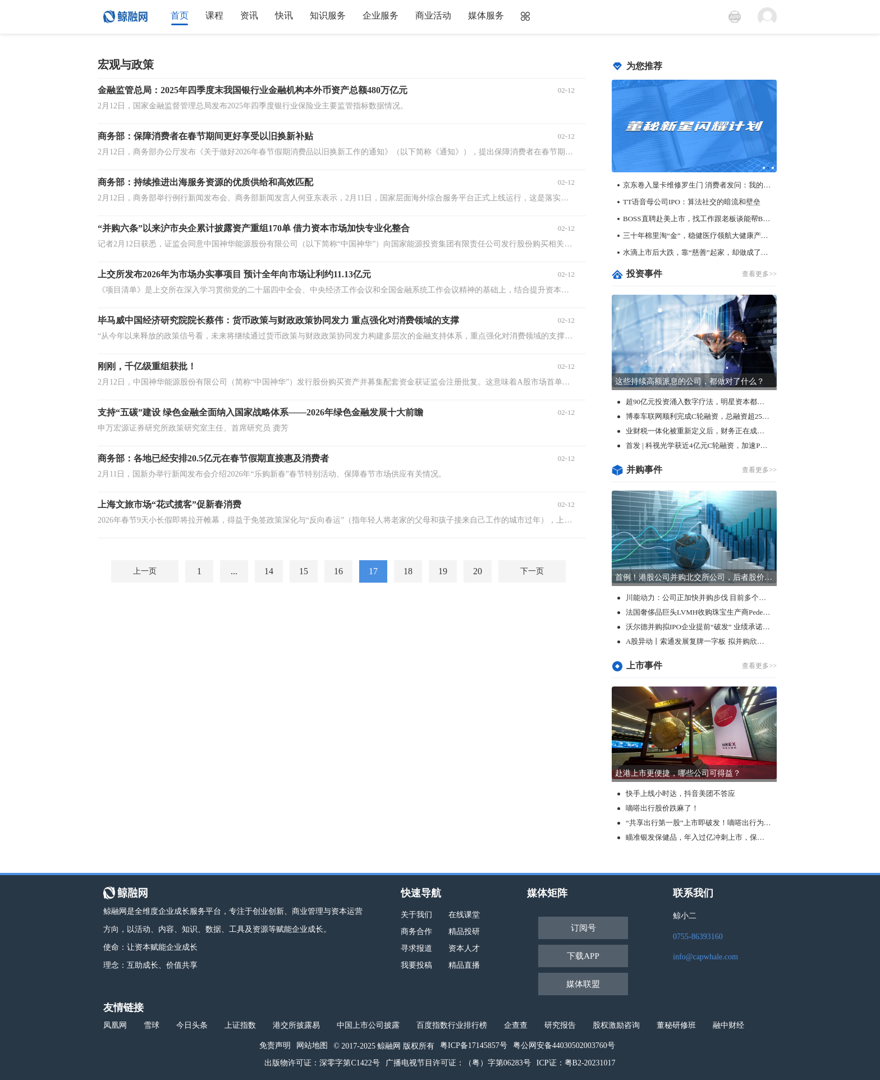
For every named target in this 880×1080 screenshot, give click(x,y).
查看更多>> (759, 274)
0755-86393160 (698, 936)
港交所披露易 (296, 1025)
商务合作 (416, 931)
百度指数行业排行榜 (451, 1025)
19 (442, 571)
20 (477, 571)
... (234, 571)
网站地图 (312, 1045)
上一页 (145, 571)
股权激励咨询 (616, 1025)
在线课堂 (464, 914)
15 (303, 571)
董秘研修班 (676, 1025)
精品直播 (464, 965)
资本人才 (464, 948)
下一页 (532, 571)
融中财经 (728, 1025)
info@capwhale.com (705, 957)
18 (408, 571)
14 (268, 571)
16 (338, 571)
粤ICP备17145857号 (473, 1045)
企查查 (516, 1025)
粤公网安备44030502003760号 (564, 1045)
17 (373, 571)
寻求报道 (416, 948)
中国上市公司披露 (368, 1025)
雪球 (151, 1025)
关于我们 (416, 914)
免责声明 (275, 1045)
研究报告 (560, 1025)
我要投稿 (416, 965)
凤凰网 (115, 1025)
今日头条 (192, 1025)
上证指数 (240, 1025)
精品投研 (464, 931)
